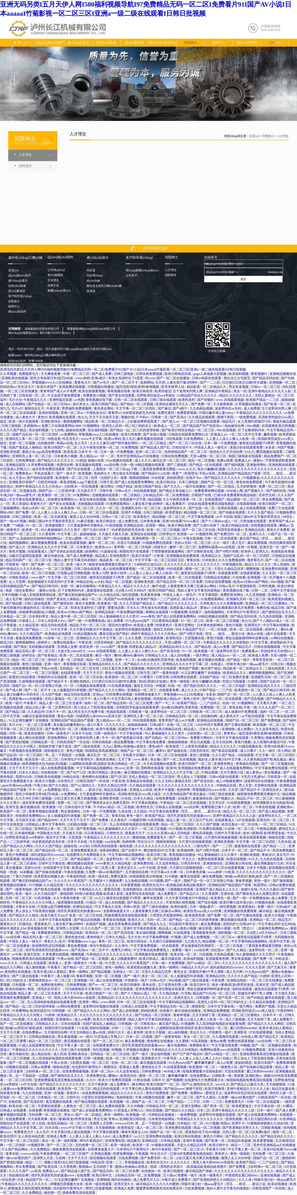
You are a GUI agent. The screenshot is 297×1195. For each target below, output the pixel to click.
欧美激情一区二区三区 (72, 477)
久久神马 (122, 945)
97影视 (159, 555)
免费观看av (250, 651)
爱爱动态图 (116, 607)
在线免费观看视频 (25, 668)
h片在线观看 (246, 820)
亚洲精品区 (106, 997)
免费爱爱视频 (187, 412)
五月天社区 (217, 802)
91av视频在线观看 (119, 460)
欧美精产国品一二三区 (263, 399)
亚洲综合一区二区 (55, 607)
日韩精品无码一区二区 (182, 716)
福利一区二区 (94, 703)
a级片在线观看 (276, 633)
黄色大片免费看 (279, 529)
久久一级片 (221, 542)
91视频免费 (179, 612)
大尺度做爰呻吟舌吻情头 (85, 525)
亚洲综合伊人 (272, 789)
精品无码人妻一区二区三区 (35, 651)
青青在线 (193, 560)
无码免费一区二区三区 (45, 1114)
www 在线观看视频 (230, 399)
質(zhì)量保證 (134, 42)
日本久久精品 (29, 772)
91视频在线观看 (163, 1145)
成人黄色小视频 (185, 928)
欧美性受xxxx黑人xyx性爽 (203, 911)
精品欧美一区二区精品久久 (207, 386)
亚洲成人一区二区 (126, 971)
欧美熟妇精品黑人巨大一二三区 (45, 859)
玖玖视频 (97, 841)
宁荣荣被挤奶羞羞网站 (168, 551)
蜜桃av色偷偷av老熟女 (130, 746)
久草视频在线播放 (248, 404)
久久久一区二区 (108, 508)
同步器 (91, 270)
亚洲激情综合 (213, 863)
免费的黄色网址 (232, 594)
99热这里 (54, 438)
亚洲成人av (218, 434)
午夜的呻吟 (285, 1010)
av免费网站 (69, 794)
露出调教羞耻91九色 (269, 863)
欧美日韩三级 (157, 854)
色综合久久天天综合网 (226, 451)
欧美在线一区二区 (184, 954)
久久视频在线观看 (225, 1036)
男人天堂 (246, 785)
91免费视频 (130, 447)
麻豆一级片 (103, 655)
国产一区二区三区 (60, 1145)
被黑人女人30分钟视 (85, 516)
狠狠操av (85, 1166)
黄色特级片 (95, 937)
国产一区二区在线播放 (173, 378)
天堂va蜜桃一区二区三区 (208, 456)
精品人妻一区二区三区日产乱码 (189, 820)
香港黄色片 (42, 924)
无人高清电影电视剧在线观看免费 (134, 824)
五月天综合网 (222, 742)
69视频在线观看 (17, 1067)
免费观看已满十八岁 (216, 807)
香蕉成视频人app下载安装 (79, 482)
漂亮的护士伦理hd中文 (240, 924)
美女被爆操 (273, 772)
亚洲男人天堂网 (68, 928)
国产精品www (174, 1088)
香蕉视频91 (259, 374)
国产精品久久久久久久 (242, 1136)
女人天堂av (17, 477)
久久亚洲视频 (256, 594)
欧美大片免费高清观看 (110, 1019)
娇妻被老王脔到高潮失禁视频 (30, 1188)
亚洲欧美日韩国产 (22, 482)
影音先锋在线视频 (93, 499)
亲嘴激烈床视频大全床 (67, 1184)
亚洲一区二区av (72, 412)
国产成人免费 (102, 374)
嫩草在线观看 (190, 876)
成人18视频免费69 (229, 781)
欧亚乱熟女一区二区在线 (240, 824)
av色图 (79, 399)
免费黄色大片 (24, 1132)
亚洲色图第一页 (144, 538)
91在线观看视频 (120, 685)
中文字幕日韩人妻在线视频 (131, 698)
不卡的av (143, 417)
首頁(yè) (22, 42)
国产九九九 (172, 486)
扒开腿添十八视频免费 (106, 880)
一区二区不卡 (99, 950)
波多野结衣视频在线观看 (133, 629)
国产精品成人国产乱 (155, 447)
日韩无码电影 (48, 482)
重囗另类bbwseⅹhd (244, 1028)
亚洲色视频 (234, 1119)
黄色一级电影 (180, 681)
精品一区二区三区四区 (178, 824)
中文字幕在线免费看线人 (27, 499)
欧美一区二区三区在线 (87, 677)
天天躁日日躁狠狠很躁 (186, 867)
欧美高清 (70, 451)
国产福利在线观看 (40, 477)
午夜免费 (218, 980)
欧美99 (171, 768)
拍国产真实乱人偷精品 (26, 447)
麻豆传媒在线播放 (188, 1010)
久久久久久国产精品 (243, 976)
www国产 (108, 646)
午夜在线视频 (193, 538)
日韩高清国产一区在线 (73, 742)
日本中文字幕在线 (221, 1006)
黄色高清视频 (202, 833)
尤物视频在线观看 (105, 495)
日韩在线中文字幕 (78, 807)
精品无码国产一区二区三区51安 (29, 560)
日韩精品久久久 (157, 655)
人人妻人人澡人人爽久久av (58, 512)
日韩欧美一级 (138, 711)
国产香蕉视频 (86, 828)
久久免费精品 (40, 1149)
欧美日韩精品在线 (178, 374)
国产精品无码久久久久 (277, 1136)
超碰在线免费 (76, 430)
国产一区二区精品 (221, 486)
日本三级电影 (189, 482)
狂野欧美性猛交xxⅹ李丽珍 (156, 395)
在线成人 (218, 664)
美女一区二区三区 (155, 976)
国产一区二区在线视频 (180, 759)
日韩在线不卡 (182, 447)
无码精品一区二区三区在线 (80, 668)
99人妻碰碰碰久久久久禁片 (61, 529)
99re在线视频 (226, 430)
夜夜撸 (122, 646)
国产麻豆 (164, 408)
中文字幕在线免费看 (151, 742)
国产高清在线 (170, 651)
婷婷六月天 (116, 1032)
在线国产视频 (96, 924)
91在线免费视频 (239, 802)
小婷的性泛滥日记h (148, 564)
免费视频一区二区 (213, 707)
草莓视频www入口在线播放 (52, 382)
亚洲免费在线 (143, 863)
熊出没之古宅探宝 (237, 378)
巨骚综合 (26, 924)
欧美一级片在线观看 (24, 421)
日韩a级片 (157, 724)
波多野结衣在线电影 (140, 893)
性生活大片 (26, 386)
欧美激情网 (185, 850)
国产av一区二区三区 (103, 984)
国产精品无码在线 (266, 378)
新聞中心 (218, 42)
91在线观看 (182, 932)
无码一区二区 (157, 919)
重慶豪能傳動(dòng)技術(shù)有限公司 (91, 328)
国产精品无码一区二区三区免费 (179, 581)
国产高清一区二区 (231, 997)
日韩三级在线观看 (163, 399)
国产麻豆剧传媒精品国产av (78, 594)
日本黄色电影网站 (210, 625)
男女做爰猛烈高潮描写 (198, 945)
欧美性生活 (145, 807)
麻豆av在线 (255, 633)
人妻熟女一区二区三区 (80, 1106)
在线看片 (196, 612)
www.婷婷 (82, 378)
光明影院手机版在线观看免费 (138, 707)
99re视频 (175, 980)
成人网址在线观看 (32, 737)
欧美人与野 (100, 573)
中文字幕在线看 (131, 733)
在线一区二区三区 (180, 724)
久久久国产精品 (224, 755)
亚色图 (162, 867)
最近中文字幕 (56, 837)
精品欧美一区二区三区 (116, 560)
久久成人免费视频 (40, 1019)
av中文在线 (29, 1084)
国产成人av (170, 421)
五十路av (169, 1175)
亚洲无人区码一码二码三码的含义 (127, 425)
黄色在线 (235, 707)
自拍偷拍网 (46, 443)
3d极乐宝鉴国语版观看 (26, 555)
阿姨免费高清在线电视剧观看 (126, 915)
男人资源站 (20, 503)
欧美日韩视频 (155, 889)
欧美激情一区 (52, 807)
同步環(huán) (95, 275)
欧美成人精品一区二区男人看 (94, 867)
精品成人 (101, 555)
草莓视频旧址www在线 (209, 789)
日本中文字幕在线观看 (232, 737)
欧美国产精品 (155, 815)
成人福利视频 (178, 1032)
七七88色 (57, 430)
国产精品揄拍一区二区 (87, 859)
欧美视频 (85, 473)
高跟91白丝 (24, 776)
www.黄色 (141, 759)
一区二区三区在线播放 (22, 391)
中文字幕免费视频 (156, 937)
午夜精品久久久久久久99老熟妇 (226, 642)
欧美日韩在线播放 (188, 1136)
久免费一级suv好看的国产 (104, 872)
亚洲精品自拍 (134, 525)
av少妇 (99, 581)
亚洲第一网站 (156, 525)
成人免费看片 (167, 893)
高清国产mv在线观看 (119, 599)
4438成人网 (234, 490)
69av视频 (253, 425)
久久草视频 (8, 374)
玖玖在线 (52, 1127)
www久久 (222, 1084)
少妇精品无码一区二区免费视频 (166, 495)
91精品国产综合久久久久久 (197, 395)
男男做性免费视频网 (77, 408)
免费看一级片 (182, 950)
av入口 (100, 898)
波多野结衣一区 (118, 859)
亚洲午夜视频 (193, 1140)
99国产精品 (124, 486)
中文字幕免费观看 (201, 516)
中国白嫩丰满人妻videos (217, 412)
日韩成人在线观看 (33, 963)
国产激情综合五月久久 (279, 612)
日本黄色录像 (150, 521)
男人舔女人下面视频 (192, 776)
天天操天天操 (72, 833)
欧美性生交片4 (154, 885)
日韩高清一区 (277, 776)
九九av (107, 746)
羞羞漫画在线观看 (100, 590)
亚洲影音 (241, 1032)
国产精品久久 (189, 893)
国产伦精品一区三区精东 (153, 1015)
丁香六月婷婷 (22, 876)
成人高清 (59, 1054)
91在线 (126, 798)
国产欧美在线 (48, 1166)
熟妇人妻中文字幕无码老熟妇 (76, 560)
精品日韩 (278, 607)
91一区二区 (34, 525)
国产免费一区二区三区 (48, 564)
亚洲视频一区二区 (282, 382)
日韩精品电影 (73, 932)
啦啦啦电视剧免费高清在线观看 (249, 1080)
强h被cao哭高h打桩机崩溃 (243, 876)
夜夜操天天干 (135, 833)
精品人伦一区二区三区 (240, 811)
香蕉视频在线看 (119, 391)
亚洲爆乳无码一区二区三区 (141, 508)
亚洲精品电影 (105, 612)
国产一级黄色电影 (166, 672)
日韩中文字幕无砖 (283, 590)
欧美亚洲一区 (89, 646)
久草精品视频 (101, 1153)
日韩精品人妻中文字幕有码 (45, 824)
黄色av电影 (65, 716)
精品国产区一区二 (39, 1179)
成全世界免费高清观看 (49, 469)
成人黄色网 (135, 1032)
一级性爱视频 (226, 906)
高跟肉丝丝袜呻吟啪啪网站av (42, 538)
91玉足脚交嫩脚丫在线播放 (201, 672)
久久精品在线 (110, 594)
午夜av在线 (65, 958)
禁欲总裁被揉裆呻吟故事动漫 (247, 638)
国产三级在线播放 (155, 906)
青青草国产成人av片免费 (58, 391)
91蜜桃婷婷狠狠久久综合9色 (268, 1123)
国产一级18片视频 (13, 521)
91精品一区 (95, 902)
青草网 (119, 547)
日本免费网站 (194, 438)
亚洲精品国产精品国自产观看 (240, 473)
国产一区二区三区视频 (186, 837)
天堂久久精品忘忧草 (229, 568)
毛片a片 (17, 408)
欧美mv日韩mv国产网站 (251, 581)
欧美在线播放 (278, 1184)
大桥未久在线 (25, 906)
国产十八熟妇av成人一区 (220, 521)
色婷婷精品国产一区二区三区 (186, 451)
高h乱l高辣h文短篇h (153, 681)
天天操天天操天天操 (113, 534)
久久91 (91, 1080)
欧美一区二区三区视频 (164, 529)
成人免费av (245, 729)
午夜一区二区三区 (76, 374)
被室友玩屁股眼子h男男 (257, 443)
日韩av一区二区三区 (266, 386)
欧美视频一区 (204, 651)
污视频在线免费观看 (91, 685)
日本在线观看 (71, 1023)
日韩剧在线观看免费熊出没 (189, 434)
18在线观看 (174, 438)
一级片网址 (201, 655)
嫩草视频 (271, 434)
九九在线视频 (32, 1093)
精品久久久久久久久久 (236, 395)
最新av (258, 460)
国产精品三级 (16, 711)
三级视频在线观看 (180, 889)
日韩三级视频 (42, 798)
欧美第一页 (30, 529)
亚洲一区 (132, 768)
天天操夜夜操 (223, 404)
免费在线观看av (65, 642)
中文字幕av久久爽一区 (167, 872)
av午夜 (17, 954)
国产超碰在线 (177, 750)
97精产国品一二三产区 (216, 690)
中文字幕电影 (208, 594)
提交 (243, 279)
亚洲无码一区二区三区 (273, 820)
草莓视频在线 (135, 1162)
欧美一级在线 (98, 876)
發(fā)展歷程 (55, 275)
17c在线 (82, 1028)
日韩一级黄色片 (59, 733)
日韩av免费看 (41, 1067)
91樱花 (288, 1106)
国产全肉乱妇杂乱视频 (67, 551)
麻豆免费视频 (257, 542)
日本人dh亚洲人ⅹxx (52, 620)
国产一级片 (173, 880)
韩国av (225, 1123)
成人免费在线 (128, 521)
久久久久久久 (116, 724)
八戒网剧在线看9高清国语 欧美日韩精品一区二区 (105, 763)
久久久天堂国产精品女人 (138, 603)
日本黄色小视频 (66, 456)
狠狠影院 (199, 1006)
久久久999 (22, 798)
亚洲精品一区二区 (263, 919)
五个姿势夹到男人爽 (188, 391)
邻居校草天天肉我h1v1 (277, 651)
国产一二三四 (210, 382)
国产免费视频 (271, 720)
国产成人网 (14, 690)
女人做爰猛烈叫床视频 (70, 690)
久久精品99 (36, 711)
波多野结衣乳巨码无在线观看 (246, 1093)
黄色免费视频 (77, 945)
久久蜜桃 (183, 1041)
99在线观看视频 (145, 490)
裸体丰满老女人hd (134, 1132)
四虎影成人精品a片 (184, 607)
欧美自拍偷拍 (34, 733)
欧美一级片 (14, 703)
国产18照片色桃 (227, 551)
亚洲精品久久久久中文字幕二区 (51, 547)
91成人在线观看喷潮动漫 (38, 594)
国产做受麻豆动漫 (130, 737)
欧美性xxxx (103, 547)
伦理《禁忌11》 (245, 928)
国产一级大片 (66, 473)
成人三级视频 (235, 1019)
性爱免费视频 (123, 1153)
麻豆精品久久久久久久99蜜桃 (158, 1184)
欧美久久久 (136, 919)
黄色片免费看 (85, 603)
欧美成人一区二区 (167, 425)
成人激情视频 (35, 967)
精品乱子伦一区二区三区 (88, 625)
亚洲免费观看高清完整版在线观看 (160, 989)
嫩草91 (161, 750)
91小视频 (175, 828)
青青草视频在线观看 (44, 811)
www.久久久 (187, 469)
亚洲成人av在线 (141, 789)
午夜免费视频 (286, 781)
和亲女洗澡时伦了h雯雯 (126, 378)
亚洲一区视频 (247, 547)
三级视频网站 (10, 508)
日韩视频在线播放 (101, 386)
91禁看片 (147, 677)
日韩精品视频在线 (42, 1036)
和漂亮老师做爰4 (230, 529)
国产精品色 (203, 646)
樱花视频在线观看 (269, 451)
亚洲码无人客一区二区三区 (26, 438)
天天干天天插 (73, 993)
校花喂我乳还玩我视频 (49, 945)
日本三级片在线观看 (118, 989)
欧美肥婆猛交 (242, 1106)
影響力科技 (36, 361)
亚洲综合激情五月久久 (172, 404)
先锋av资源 (131, 906)
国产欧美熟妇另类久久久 (240, 1127)
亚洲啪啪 (229, 729)
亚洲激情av (32, 425)
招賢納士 (190, 42)
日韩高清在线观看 (104, 846)
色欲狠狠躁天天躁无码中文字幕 (51, 581)
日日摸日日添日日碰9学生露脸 (245, 382)
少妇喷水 (70, 486)
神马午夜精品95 (101, 945)
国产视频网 (174, 1080)
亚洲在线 (227, 893)
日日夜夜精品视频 (165, 620)
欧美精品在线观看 (58, 633)
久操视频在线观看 (32, 681)
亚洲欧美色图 (10, 451)
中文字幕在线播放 (276, 625)
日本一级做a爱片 (202, 906)
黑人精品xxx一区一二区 (97, 456)
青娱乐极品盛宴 (284, 421)
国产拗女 (20, 646)
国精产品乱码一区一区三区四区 (35, 434)
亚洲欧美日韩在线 (238, 863)
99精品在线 (84, 581)
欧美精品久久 (212, 555)
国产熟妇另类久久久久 (200, 685)
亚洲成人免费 (67, 646)
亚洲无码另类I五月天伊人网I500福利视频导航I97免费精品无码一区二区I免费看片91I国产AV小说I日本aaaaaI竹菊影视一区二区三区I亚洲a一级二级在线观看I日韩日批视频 (123, 369)
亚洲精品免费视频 (216, 1010)
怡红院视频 (130, 594)
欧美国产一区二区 (13, 811)
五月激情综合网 (137, 872)
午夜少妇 (40, 785)
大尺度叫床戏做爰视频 (221, 837)
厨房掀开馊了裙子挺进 (55, 746)
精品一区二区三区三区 (29, 659)
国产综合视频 (254, 698)
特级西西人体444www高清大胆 (99, 716)
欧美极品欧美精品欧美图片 (186, 885)
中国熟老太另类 (49, 833)
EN (278, 42)
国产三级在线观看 (87, 746)
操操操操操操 (138, 724)
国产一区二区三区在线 (186, 443)
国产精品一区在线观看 (206, 464)
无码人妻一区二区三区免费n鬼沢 (246, 1132)
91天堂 (110, 963)
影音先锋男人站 (173, 386)
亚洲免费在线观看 (178, 1127)
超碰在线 (71, 846)
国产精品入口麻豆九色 (247, 1084)
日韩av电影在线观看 (207, 378)
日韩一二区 (260, 590)
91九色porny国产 (138, 620)
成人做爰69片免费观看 (241, 711)
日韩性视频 (267, 586)
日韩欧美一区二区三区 (206, 711)
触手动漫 (158, 586)
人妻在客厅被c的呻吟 (182, 382)
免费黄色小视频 (95, 395)
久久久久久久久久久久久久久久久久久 (192, 564)
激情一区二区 (282, 1132)
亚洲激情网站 (256, 464)
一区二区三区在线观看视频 (225, 867)
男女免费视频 (272, 499)
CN (271, 42)
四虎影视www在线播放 (26, 698)
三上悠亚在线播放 (195, 746)
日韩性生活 (115, 833)
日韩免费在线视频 (119, 694)
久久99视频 (135, 1106)
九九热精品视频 (201, 408)
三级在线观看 (275, 668)
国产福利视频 (234, 464)
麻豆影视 (206, 928)
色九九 (83, 417)
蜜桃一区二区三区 (198, 568)
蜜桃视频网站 (73, 421)
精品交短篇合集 (116, 789)
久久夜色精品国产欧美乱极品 (265, 759)
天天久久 (133, 607)
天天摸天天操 (285, 993)
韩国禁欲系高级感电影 (102, 750)
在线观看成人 (38, 551)
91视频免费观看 (254, 1049)
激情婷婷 (66, 893)
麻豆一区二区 (92, 599)
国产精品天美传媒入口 (176, 490)
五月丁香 (125, 759)
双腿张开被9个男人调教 (136, 729)
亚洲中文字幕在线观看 (140, 928)
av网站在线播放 (282, 638)
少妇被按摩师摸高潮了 (144, 421)
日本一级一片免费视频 (221, 443)
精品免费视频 (124, 742)
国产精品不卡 (57, 681)
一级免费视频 (246, 417)
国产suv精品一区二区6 (203, 963)
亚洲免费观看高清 (84, 850)
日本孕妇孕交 (39, 616)
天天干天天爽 (10, 1032)
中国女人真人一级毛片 (211, 447)
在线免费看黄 (16, 1119)
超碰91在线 (249, 889)
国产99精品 (255, 997)
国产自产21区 (76, 772)
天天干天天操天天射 (104, 417)
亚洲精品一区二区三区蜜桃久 (267, 603)
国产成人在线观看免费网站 (134, 482)
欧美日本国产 (47, 386)
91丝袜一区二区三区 (59, 638)
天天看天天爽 (267, 703)
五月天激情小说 (232, 772)
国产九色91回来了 (206, 525)
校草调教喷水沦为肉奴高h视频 (44, 763)
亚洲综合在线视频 (144, 534)
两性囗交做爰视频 (99, 1188)
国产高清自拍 (203, 781)
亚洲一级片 (52, 664)
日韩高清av (148, 1023)
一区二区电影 (217, 629)
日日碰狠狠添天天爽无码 (83, 989)
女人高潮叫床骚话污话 (254, 421)
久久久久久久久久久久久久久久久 (261, 872)
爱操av (205, 607)
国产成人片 (17, 547)
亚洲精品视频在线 (283, 374)
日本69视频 (9, 594)
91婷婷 (265, 976)
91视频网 (187, 1023)
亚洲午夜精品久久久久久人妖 (270, 391)
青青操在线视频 (248, 763)
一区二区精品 (131, 495)
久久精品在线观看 (202, 417)
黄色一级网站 (115, 967)
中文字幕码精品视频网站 (94, 768)
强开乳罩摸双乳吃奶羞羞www (189, 815)
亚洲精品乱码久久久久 (176, 646)
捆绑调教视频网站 (262, 672)
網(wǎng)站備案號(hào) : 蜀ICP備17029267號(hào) (39, 332)
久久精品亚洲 (29, 625)
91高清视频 (114, 525)
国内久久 (89, 785)
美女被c (155, 759)
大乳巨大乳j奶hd (253, 776)
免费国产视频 (265, 1006)
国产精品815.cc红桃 (156, 473)
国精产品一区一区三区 (218, 482)
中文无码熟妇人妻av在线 (88, 1032)
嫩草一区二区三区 (102, 542)
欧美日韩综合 (166, 482)
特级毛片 (161, 547)
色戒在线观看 (116, 711)
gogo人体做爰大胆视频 (210, 374)
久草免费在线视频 (41, 464)
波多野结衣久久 (175, 508)
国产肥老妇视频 (17, 742)
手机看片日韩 (216, 1149)
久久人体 (245, 1179)
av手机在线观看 (253, 716)
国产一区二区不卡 (125, 382)
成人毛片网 (14, 599)
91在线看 (158, 477)
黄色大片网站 (213, 1136)
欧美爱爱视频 (263, 1140)
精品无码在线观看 (54, 625)
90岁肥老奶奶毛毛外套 (139, 412)
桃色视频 (189, 902)
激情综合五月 (34, 408)
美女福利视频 (39, 430)
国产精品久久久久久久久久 (178, 603)
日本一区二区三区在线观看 (168, 755)
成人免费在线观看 (112, 1106)
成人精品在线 (41, 1054)
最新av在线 (47, 590)
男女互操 (100, 1119)
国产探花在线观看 (225, 750)
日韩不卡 (158, 1080)
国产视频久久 (254, 490)
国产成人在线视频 (125, 1010)
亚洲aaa (98, 694)
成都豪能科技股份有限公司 (42, 328)
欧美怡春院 (179, 906)
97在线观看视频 (261, 1032)
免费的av (197, 1093)
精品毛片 (229, 421)
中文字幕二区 (67, 534)
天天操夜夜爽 (38, 1119)
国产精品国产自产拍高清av (203, 425)
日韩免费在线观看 (184, 677)
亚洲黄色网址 (224, 763)
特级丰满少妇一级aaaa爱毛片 (247, 664)
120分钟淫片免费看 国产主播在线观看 (224, 724)
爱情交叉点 (287, 828)
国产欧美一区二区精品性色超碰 (228, 1140)
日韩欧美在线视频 (47, 776)
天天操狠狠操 (276, 1084)
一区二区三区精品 (153, 443)
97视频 (176, 937)
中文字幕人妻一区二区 (74, 1045)
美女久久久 (198, 1032)
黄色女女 (181, 971)
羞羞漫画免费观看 (29, 638)
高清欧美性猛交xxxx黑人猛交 (140, 794)
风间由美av (8, 386)
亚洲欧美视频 (224, 841)
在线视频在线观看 (264, 525)
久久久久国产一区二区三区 (101, 928)
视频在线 (127, 417)
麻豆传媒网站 (86, 586)
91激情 (253, 681)
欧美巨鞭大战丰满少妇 (236, 902)
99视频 (161, 685)
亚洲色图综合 (133, 889)
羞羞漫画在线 (202, 798)
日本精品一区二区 (13, 616)
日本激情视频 (25, 833)
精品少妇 (7, 642)
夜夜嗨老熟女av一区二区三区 (50, 980)
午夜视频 (142, 1153)
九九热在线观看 (272, 859)
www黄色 (148, 616)
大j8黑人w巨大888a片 (131, 590)
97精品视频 (210, 772)
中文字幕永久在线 (108, 906)
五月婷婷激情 (247, 486)
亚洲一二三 (114, 1162)
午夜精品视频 (267, 828)
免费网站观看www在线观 (217, 547)
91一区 (187, 651)
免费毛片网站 (121, 950)
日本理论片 (66, 781)
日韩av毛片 (123, 490)
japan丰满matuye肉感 (16, 785)
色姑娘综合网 (234, 425)
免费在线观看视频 (211, 859)
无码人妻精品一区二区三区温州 (152, 776)
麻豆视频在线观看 (153, 1062)
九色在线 (125, 811)
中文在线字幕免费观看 (64, 395)
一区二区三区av (170, 538)
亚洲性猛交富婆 (61, 399)
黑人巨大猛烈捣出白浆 (261, 1119)
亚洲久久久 (257, 534)
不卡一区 (108, 737)
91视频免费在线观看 (158, 542)
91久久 (250, 451)
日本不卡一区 (88, 451)
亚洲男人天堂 (43, 1158)
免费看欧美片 (199, 1045)
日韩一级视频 (94, 1058)
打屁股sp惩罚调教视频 (74, 573)
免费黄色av (24, 473)
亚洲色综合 (174, 638)
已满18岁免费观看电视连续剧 (235, 495)
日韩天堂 (106, 482)
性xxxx (150, 378)
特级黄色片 (164, 625)
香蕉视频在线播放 (182, 854)
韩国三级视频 (10, 655)
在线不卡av (194, 477)
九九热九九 (192, 941)
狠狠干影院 (226, 417)
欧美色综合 (129, 1075)
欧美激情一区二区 (248, 690)
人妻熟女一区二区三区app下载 (115, 469)
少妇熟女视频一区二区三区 (87, 824)
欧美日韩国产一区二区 (61, 447)
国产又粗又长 (277, 967)
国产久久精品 (58, 785)
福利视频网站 (19, 542)
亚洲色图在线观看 (282, 464)
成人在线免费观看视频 (119, 568)
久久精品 (141, 811)
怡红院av (218, 950)
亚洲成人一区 (42, 997)
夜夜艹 (177, 473)
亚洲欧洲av (285, 807)
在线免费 (35, 1110)
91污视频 (156, 880)
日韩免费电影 (25, 460)
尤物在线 (15, 1101)
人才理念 (25, 154)
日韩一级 (126, 464)
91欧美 (230, 872)
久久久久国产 (19, 1171)
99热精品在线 (227, 785)
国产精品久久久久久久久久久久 (139, 642)
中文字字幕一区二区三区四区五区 (160, 560)
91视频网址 (92, 425)
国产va (14, 538)
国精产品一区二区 (266, 1158)
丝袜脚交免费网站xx (62, 499)
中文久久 (189, 859)
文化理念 (53, 280)
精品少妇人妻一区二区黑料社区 (48, 707)
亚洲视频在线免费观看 (183, 555)
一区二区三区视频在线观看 (200, 421)
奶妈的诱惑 (175, 477)
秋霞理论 (191, 473)
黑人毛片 (129, 438)
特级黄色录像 (10, 1093)
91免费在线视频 (211, 828)
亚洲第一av (185, 534)
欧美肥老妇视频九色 (49, 876)
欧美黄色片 (142, 516)
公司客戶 (131, 275)
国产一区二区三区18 (108, 1041)
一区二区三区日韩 (19, 1080)
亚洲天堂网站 (184, 625)
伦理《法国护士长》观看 (109, 477)
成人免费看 (252, 408)
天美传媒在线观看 (253, 521)
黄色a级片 (156, 746)
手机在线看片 (44, 473)
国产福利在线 (276, 490)
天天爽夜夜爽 (51, 374)
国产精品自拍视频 (87, 919)
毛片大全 (15, 399)
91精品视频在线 (86, 633)
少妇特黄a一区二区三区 (204, 733)
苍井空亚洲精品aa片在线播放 (138, 456)
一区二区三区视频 (58, 568)
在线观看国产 (215, 499)
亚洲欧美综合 (51, 421)
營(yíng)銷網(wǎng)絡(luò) (142, 270)
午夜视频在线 (232, 564)
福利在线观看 (242, 989)
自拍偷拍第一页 (53, 772)
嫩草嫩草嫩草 (204, 1062)
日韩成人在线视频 (169, 807)
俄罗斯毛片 (255, 560)
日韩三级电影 (124, 374)
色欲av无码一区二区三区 (40, 508)
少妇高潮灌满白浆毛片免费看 (233, 607)
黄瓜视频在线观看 (89, 464)
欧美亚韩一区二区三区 (42, 759)
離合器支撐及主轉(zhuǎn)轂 (104, 285)
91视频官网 (204, 534)
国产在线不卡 (131, 850)
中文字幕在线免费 (225, 1045)
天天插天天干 (87, 490)
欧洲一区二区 (243, 807)
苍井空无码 (267, 495)
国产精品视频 (101, 971)
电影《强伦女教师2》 (22, 590)
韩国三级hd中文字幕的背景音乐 (257, 516)
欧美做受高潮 (195, 915)
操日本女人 (81, 404)
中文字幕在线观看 (106, 1132)
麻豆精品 (266, 911)
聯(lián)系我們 (247, 42)
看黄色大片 (83, 382)
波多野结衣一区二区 (264, 950)
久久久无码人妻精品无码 (173, 781)
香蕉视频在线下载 (99, 399)
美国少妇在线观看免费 (247, 447)
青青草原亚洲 (262, 659)
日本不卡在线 (82, 733)
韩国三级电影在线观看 (245, 456)
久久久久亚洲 (255, 967)
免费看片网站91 (202, 737)
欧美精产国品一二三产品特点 (159, 599)
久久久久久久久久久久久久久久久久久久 (257, 469)
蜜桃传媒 (138, 837)
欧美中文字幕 (280, 941)
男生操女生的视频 (126, 473)
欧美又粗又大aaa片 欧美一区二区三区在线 (72, 915)
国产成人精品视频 (272, 811)
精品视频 (154, 499)
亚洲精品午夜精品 (218, 391)
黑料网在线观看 (153, 768)
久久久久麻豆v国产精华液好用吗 (114, 443)
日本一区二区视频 (139, 1036)
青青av (113, 1119)
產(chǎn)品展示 (78, 42)
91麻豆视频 (85, 521)
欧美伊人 (247, 551)
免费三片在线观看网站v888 (61, 425)
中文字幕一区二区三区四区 (136, 408)
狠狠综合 (111, 1067)
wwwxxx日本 (124, 1123)
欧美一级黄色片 (211, 1175)
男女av (69, 1114)
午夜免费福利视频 (130, 612)
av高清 (36, 1171)
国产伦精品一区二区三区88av (49, 404)
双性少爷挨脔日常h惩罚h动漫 (52, 378)
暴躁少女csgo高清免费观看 (42, 451)
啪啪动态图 (277, 837)
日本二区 (203, 1110)
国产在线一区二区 (202, 508)
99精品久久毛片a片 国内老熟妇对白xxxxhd (212, 967)
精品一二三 (34, 1162)
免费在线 (263, 607)
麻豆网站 (138, 1084)
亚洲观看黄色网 (204, 932)
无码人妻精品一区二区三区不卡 (68, 698)
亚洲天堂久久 (127, 867)
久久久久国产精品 (13, 430)
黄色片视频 (17, 551)
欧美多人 (56, 963)
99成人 (227, 1058)
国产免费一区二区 (96, 815)
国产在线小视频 (155, 434)
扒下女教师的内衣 (251, 430)
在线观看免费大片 (106, 1045)
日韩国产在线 (201, 495)
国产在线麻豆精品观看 (256, 1067)
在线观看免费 (228, 573)
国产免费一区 (201, 404)
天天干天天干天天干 (24, 768)
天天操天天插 (25, 820)
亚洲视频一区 (257, 577)
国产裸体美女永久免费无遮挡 (108, 802)
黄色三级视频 (32, 664)
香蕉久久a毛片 (55, 941)
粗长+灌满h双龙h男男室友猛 (264, 833)
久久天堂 (268, 573)
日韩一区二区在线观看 (131, 399)
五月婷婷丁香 (103, 1166)
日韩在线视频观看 (267, 646)
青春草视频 (244, 880)
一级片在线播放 (194, 486)
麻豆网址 (108, 486)
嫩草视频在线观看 (150, 438)
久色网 (60, 1158)
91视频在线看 (265, 902)
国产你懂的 (205, 399)
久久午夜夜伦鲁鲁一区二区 (100, 447)
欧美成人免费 (144, 625)
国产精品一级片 (239, 659)
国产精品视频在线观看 (91, 1101)
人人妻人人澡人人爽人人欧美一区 (231, 438)
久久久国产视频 (208, 824)
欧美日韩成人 (149, 958)
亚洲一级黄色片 (76, 963)
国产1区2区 (119, 776)
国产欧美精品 (48, 655)
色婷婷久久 (102, 473)
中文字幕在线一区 (267, 1106)
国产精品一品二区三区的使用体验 (135, 430)
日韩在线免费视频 (149, 374)
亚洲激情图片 (55, 525)
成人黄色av (254, 772)
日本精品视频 (170, 1140)
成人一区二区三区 (150, 1127)
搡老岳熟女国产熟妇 (114, 633)
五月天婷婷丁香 (204, 1015)
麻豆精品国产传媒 (199, 1171)
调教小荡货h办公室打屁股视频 (67, 1162)
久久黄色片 (119, 820)
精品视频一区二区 (216, 941)
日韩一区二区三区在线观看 (99, 512)
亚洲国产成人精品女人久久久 (217, 889)
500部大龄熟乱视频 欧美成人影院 (99, 893)
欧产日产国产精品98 (188, 1054)
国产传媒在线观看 (232, 512)
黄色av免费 (218, 1041)
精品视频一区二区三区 (200, 512)
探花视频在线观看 (282, 867)
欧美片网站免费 (180, 525)
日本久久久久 (209, 729)
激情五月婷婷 (163, 629)
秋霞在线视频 (236, 859)
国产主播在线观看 (249, 915)
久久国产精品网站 (15, 1149)
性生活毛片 (71, 438)
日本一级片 (265, 1110)
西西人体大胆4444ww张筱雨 (75, 997)
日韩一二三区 (122, 1028)
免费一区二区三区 (272, 486)
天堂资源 (75, 837)
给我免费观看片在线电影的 (203, 1071)
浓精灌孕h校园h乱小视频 (37, 612)
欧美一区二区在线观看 (51, 516)
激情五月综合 (144, 685)
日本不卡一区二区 (235, 850)
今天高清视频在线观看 (160, 763)
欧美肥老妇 (173, 512)
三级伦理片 (202, 846)
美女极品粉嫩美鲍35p (69, 724)
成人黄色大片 (25, 417)
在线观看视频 (247, 503)
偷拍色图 (126, 846)
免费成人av (243, 460)
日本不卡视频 (256, 867)
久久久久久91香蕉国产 (71, 880)
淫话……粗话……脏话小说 (225, 633)
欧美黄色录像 (151, 594)
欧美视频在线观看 (62, 417)
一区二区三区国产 (76, 1153)
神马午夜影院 (162, 1149)
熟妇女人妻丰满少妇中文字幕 (220, 759)
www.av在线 (30, 1153)
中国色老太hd (96, 412)
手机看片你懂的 (134, 755)
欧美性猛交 (163, 391)
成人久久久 (143, 460)
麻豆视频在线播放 (211, 659)
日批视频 (205, 954)
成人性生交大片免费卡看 (86, 711)
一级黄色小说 (228, 1067)
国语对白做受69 (120, 625)
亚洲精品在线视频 (210, 720)
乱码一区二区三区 (19, 898)
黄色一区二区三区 (112, 941)
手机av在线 (207, 473)
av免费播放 (52, 789)
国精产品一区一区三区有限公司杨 (37, 685)
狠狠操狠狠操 (139, 477)
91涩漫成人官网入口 (15, 469)
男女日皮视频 (200, 742)
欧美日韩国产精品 (105, 404)
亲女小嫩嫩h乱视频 (211, 469)
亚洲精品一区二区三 (142, 690)
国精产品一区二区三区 (242, 720)
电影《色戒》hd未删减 (17, 872)
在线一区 (68, 586)
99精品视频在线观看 (150, 464)
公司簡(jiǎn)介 (56, 270)
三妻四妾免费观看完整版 (158, 469)
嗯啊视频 (253, 568)
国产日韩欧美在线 (200, 551)
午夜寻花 (170, 1058)
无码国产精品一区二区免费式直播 (224, 677)
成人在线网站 (16, 404)
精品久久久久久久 (258, 564)
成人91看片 (101, 698)
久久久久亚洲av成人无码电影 (169, 833)
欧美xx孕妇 (112, 438)
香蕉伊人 (73, 1093)
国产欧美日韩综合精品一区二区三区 (188, 430)
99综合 (288, 516)
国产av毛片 (101, 382)
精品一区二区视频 (201, 460)
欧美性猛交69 (40, 1010)
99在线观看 (175, 568)
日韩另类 (162, 677)
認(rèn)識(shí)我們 (50, 42)
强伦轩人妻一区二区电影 (66, 659)
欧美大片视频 (45, 781)
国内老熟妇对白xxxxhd (48, 854)
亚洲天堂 (12, 807)
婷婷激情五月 (54, 750)
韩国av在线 (65, 443)
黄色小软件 (119, 573)
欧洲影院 (191, 828)
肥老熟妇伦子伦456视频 (203, 1132)
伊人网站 (284, 750)
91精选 (81, 460)
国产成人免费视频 (80, 555)
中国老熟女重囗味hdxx (242, 1175)
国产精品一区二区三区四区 (83, 967)
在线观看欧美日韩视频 (279, 425)
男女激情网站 (71, 811)
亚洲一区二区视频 (22, 443)
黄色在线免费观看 (249, 482)
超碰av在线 (96, 460)
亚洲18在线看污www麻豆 (181, 521)
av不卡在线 (224, 516)
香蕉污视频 (215, 638)
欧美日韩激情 (130, 984)
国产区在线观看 (79, 469)
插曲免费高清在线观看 (69, 1149)
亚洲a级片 (99, 378)
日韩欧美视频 (271, 1127)
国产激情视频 (283, 880)
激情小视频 (222, 928)
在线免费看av (32, 1032)
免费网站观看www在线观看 (220, 1049)
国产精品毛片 (242, 646)
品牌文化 (53, 285)
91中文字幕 (59, 629)
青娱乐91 (268, 854)
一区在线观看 (89, 486)
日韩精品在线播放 (217, 577)
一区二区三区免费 (38, 724)
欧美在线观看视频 (92, 391)
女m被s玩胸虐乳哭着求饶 (156, 659)
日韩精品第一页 (43, 742)
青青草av (114, 412)
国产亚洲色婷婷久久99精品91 (215, 1179)
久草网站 (257, 737)
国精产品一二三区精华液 (57, 490)
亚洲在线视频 (49, 412)
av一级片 (86, 1036)
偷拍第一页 (52, 1192)
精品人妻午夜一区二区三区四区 (74, 616)
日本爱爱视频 (131, 885)
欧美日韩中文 (200, 984)
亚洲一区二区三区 (149, 451)
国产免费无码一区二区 (231, 534)
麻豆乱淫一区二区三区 (170, 460)
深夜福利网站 (109, 850)
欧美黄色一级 (107, 603)
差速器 (91, 291)
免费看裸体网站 (49, 932)
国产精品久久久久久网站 (107, 690)
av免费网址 (69, 434)
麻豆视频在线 (30, 807)
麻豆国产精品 (249, 538)
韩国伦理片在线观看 (134, 551)
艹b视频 (18, 525)
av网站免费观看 (12, 759)
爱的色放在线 (75, 937)
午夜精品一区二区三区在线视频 (183, 802)
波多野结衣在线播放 (259, 781)
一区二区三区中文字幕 (245, 434)
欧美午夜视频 (106, 729)
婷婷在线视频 (100, 1028)
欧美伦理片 (8, 1136)
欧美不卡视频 (164, 789)
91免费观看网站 (118, 503)
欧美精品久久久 (235, 672)
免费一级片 (266, 906)
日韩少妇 (278, 664)
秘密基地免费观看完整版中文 (110, 564)
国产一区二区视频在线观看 (272, 1045)
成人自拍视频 (180, 655)
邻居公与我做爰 (129, 542)
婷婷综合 (29, 655)
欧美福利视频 (239, 374)
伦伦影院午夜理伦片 (184, 924)
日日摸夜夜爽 (154, 638)
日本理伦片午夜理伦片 (243, 612)
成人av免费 (221, 646)
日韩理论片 (167, 534)
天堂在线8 (173, 902)
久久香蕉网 (47, 534)
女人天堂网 (17, 581)
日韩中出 (73, 1097)
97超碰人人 (27, 620)
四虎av (113, 499)
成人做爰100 (66, 976)
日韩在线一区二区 (32, 395)
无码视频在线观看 (42, 646)
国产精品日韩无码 (45, 586)
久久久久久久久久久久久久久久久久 (92, 885)
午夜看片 (31, 703)
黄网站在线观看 (157, 612)
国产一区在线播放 (117, 538)
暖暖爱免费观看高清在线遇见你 (159, 1188)
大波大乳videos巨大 (72, 651)
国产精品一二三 (37, 629)
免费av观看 (225, 460)
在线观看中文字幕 (133, 499)
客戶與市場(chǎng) (162, 42)
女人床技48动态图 (31, 1136)
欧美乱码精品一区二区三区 (67, 1123)
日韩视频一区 (206, 997)
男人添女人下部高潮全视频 (94, 707)
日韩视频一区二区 (25, 984)
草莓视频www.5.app (82, 941)
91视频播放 (251, 477)
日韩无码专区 (199, 750)
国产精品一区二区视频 (137, 404)
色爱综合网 (65, 464)
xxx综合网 (111, 464)
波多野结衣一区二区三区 (169, 711)
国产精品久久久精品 (24, 915)
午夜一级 (250, 707)
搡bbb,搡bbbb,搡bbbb (129, 655)
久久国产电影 (52, 694)
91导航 (186, 993)
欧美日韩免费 (131, 434)
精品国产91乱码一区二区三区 (214, 993)
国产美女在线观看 (122, 395)
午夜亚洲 (53, 408)
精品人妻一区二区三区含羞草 (61, 703)
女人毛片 (81, 443)
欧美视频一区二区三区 (270, 724)
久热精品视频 (224, 954)
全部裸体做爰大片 (148, 694)
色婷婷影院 (125, 1097)
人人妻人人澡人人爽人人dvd (200, 1058)
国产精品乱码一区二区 (52, 850)
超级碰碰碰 (88, 534)
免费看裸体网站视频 (209, 490)
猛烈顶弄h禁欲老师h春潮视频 (138, 386)
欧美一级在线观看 (99, 1184)
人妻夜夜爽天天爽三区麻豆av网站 (192, 586)
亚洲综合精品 (83, 906)
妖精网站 (147, 382)
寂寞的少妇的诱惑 (22, 677)
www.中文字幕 (92, 438)
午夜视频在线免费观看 (26, 750)
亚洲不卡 (239, 1123)
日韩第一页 (160, 417)
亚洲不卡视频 (131, 512)
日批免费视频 (128, 1158)
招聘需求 (25, 166)
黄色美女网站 (104, 408)
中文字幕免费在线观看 (272, 768)
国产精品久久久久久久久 (56, 460)
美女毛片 (283, 854)
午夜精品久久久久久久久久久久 (259, 412)
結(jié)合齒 (93, 280)
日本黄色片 (85, 547)
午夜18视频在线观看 (150, 1097)
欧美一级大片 (76, 564)
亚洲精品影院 (16, 464)
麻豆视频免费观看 (44, 542)
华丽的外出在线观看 (53, 677)
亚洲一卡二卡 (125, 659)
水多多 (270, 447)
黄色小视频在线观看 (120, 672)
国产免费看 (100, 820)
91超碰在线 (109, 551)
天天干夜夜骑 (98, 1084)
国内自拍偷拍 (34, 599)
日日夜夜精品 (94, 833)
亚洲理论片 (253, 625)
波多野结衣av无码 (228, 408)
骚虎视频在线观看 (71, 902)
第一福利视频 (67, 1140)
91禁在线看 (142, 1080)
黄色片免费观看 (17, 854)
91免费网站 (82, 495)
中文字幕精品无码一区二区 (170, 1006)
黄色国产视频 (189, 668)
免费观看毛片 (29, 374)
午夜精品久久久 (35, 399)
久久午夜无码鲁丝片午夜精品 (91, 629)
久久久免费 (133, 638)
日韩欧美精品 (19, 577)
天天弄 (160, 382)
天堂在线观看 (234, 1071)
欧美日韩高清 (143, 391)
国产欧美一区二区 (277, 404)
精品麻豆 (133, 1140)
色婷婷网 (184, 789)
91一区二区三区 (193, 620)
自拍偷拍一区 (151, 1171)
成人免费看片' (176, 503)
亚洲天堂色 (32, 954)
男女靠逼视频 (239, 386)
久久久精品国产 (32, 633)
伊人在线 (39, 1123)
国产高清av (178, 417)
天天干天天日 (93, 672)
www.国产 (38, 577)
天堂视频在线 (194, 638)
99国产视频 (286, 447)
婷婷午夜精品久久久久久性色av (38, 486)
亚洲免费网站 (57, 737)
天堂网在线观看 (266, 785)
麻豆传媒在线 (54, 555)
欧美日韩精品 (98, 772)
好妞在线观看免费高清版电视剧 (211, 503)
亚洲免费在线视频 (72, 386)
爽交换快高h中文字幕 (160, 850)
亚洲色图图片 (120, 555)
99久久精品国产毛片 (191, 629)
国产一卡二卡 (165, 703)
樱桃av (284, 525)
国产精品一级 (25, 932)
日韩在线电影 (102, 742)
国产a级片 (180, 408)
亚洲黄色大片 (151, 1058)
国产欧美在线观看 (47, 889)
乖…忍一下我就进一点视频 (65, 755)
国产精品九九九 (155, 924)
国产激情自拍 (63, 603)
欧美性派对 (187, 399)
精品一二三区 (241, 1145)
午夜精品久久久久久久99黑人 (34, 902)
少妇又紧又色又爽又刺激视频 (123, 668)
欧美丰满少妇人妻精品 (50, 971)
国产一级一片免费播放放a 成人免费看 (96, 620)
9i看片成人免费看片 (177, 1179)
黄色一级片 (135, 815)
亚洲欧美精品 (80, 681)
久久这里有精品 (267, 729)
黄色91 (42, 417)
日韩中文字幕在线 (52, 863)
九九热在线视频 (271, 616)
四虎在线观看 (46, 1088)
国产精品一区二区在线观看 (147, 577)
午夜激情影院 (246, 586)
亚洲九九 (263, 551)
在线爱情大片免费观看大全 (86, 854)
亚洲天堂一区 (269, 547)
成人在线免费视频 (253, 508)
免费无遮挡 (166, 412)
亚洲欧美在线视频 (15, 378)
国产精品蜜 (14, 603)
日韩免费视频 (76, 984)
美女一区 (240, 391)
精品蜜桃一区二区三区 (244, 499)
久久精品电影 (121, 863)
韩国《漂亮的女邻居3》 (45, 989)
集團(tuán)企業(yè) (59, 290)
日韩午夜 (106, 490)
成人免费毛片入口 (146, 1179)
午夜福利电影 (76, 876)
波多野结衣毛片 (228, 651)
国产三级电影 (177, 464)
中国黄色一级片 (17, 564)
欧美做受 (173, 746)
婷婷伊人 (272, 629)
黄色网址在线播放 (95, 776)
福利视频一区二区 (231, 932)
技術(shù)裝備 (107, 42)
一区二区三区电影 (138, 547)
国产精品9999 (48, 820)
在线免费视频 (166, 798)
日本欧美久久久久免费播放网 (224, 560)
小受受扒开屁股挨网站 (167, 915)
